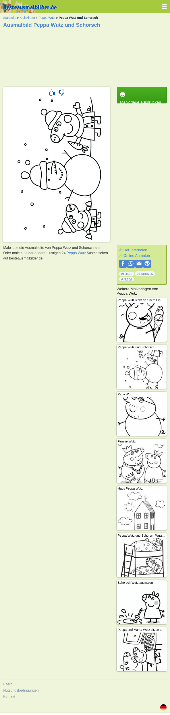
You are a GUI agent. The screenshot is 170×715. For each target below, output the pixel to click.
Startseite (9, 17)
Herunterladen (135, 250)
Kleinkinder (27, 17)
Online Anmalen (136, 256)
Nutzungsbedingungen (21, 690)
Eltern (7, 684)
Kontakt (9, 696)
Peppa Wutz (47, 17)
